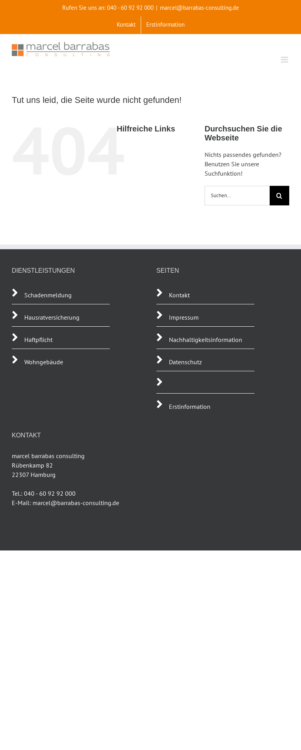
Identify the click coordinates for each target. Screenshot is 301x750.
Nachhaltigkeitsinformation (205, 340)
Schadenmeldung (48, 295)
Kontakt (179, 295)
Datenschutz (185, 362)
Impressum (184, 317)
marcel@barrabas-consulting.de (199, 7)
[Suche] (279, 195)
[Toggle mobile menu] (285, 60)
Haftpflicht (39, 340)
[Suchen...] (237, 195)
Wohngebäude (43, 362)
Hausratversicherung (52, 317)
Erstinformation (189, 406)
